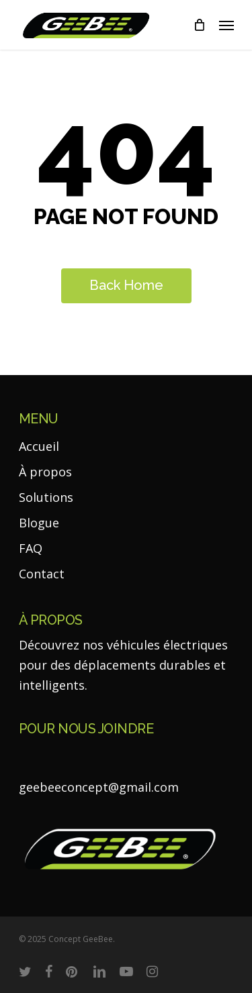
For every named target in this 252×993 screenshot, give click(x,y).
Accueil (39, 446)
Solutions (46, 497)
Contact (42, 574)
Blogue (39, 523)
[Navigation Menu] (226, 25)
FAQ (30, 548)
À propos (45, 472)
